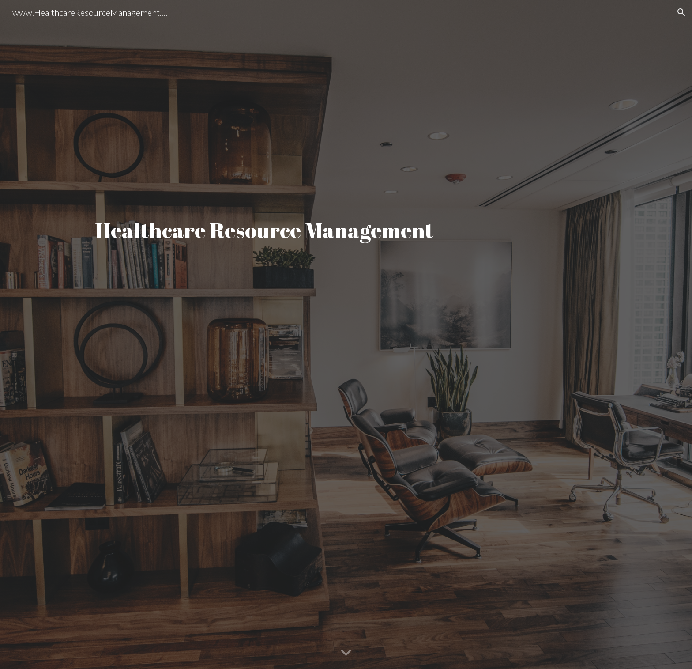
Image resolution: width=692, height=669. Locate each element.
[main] (346, 335)
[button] (681, 12)
